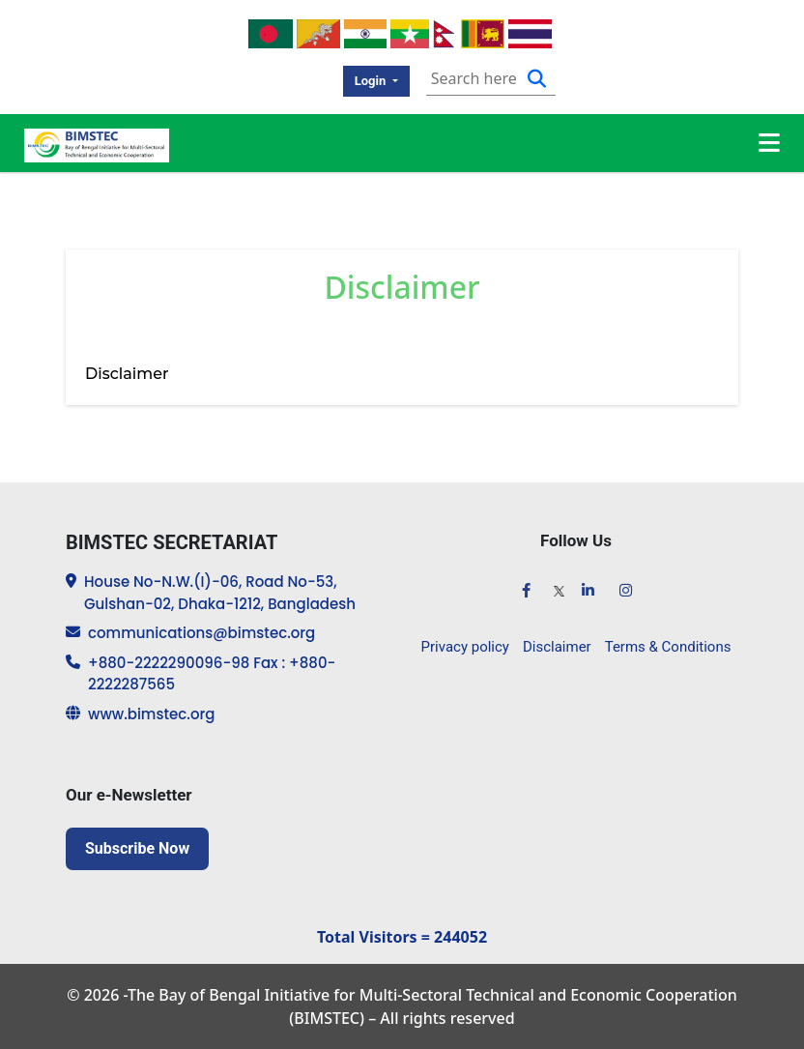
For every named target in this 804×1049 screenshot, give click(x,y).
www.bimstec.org (151, 714)
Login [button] (372, 80)
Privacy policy (465, 647)
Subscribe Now (137, 848)
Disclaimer (557, 647)
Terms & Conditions (668, 647)
